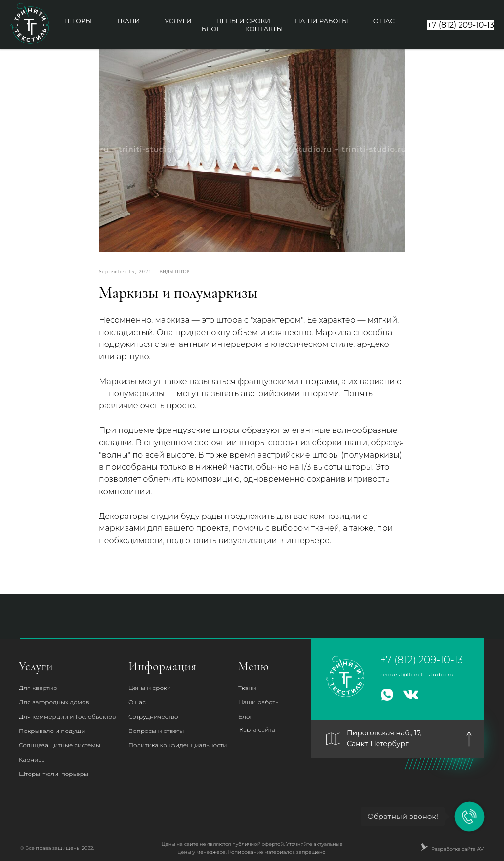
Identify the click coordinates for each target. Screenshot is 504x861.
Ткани (128, 21)
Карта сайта (257, 729)
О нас (384, 21)
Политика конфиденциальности (177, 745)
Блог (211, 29)
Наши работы (321, 21)
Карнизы (32, 759)
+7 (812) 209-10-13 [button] (460, 25)
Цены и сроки (243, 21)
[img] (469, 739)
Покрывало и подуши (52, 730)
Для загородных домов (54, 702)
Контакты (264, 29)
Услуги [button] (178, 21)
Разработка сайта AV (457, 849)
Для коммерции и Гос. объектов (67, 716)
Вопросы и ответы (156, 730)
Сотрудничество (153, 716)
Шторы (78, 21)
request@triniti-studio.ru (417, 674)
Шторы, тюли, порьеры (53, 773)
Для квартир (38, 687)
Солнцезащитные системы (59, 745)
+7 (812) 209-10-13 (421, 660)
